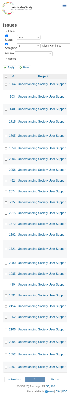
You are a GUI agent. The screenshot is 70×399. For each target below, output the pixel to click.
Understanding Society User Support (42, 84)
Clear (26, 67)
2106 (12, 329)
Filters (11, 31)
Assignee (11, 48)
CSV (58, 391)
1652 (12, 354)
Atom (51, 391)
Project (43, 76)
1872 (12, 223)
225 (12, 202)
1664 (12, 84)
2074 (12, 191)
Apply (11, 67)
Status (9, 39)
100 (53, 386)
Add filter (9, 53)
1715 (12, 121)
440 (12, 109)
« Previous (14, 379)
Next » (55, 379)
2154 (12, 306)
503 (12, 96)
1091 (12, 295)
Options (12, 59)
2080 (12, 263)
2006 (12, 159)
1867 (12, 366)
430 (12, 284)
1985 (12, 273)
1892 (12, 234)
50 (47, 386)
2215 (12, 213)
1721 (12, 248)
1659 (12, 148)
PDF (64, 391)
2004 (12, 341)
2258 (12, 169)
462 (12, 180)
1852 (12, 317)
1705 (12, 135)
